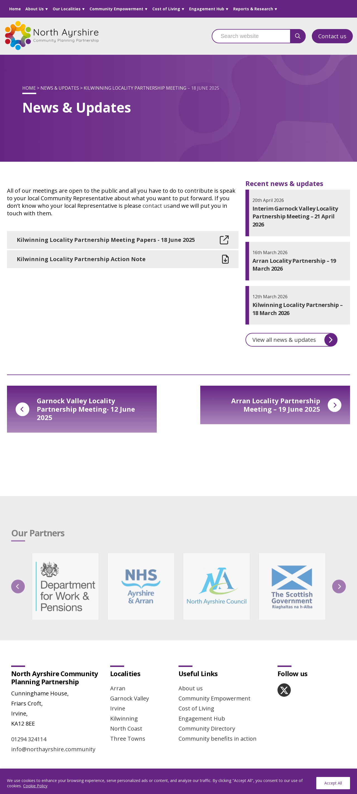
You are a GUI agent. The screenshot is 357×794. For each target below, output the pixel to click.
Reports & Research (253, 8)
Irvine (117, 708)
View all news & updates (294, 339)
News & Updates (59, 88)
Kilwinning (124, 718)
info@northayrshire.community (53, 749)
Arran (118, 688)
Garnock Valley (129, 698)
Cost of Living (166, 8)
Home (15, 8)
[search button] (298, 36)
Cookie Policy (35, 785)
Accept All (333, 783)
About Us (34, 8)
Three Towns (127, 738)
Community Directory (206, 728)
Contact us (332, 36)
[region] (178, 781)
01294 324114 (28, 739)
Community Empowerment (116, 8)
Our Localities (67, 8)
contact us (156, 205)
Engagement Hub (206, 8)
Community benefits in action (217, 738)
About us (190, 688)
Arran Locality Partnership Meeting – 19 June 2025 (286, 405)
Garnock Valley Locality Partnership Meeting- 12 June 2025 (75, 409)
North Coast (126, 728)
